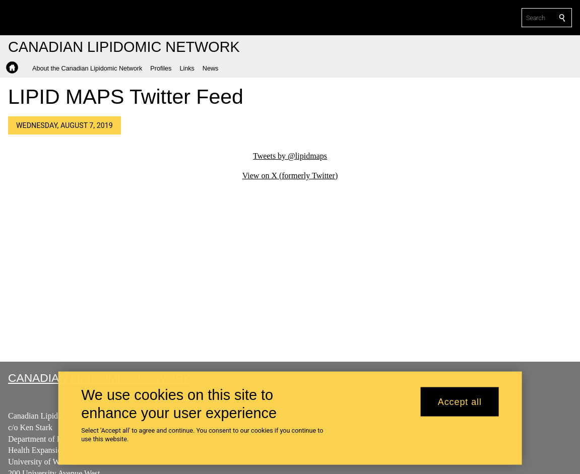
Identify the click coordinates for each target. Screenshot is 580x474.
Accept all (460, 401)
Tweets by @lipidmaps (290, 156)
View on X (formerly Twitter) (290, 175)
